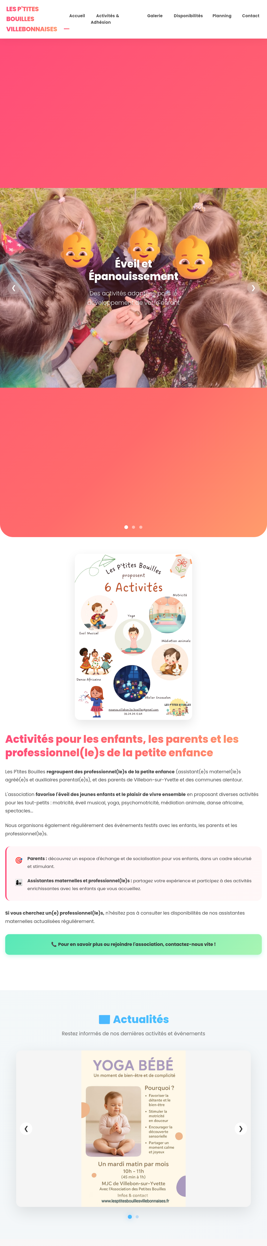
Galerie (164, 14)
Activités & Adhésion (128, 14)
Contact (250, 14)
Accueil (91, 14)
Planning (225, 14)
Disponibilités (194, 14)
